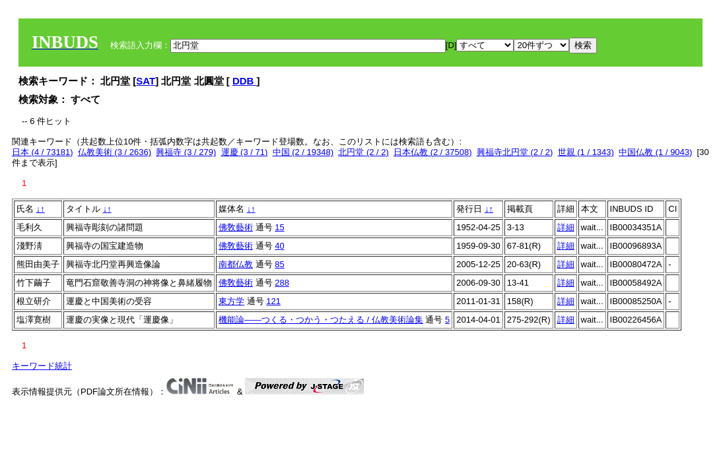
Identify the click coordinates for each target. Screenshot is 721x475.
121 (273, 301)
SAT (145, 80)
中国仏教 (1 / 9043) (655, 152)
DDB (244, 80)
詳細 (565, 227)
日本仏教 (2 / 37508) (433, 152)
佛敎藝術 (236, 227)
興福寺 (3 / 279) (186, 152)
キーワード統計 (42, 366)
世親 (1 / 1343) (586, 152)
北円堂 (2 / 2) (363, 152)
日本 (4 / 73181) (42, 152)
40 (279, 246)
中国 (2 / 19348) (303, 152)
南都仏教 (236, 264)
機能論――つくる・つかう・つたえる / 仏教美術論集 (321, 320)
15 (279, 227)
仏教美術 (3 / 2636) (114, 152)
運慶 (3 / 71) (244, 152)
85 (279, 264)
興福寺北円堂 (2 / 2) (515, 152)
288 (282, 283)
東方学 (231, 301)
